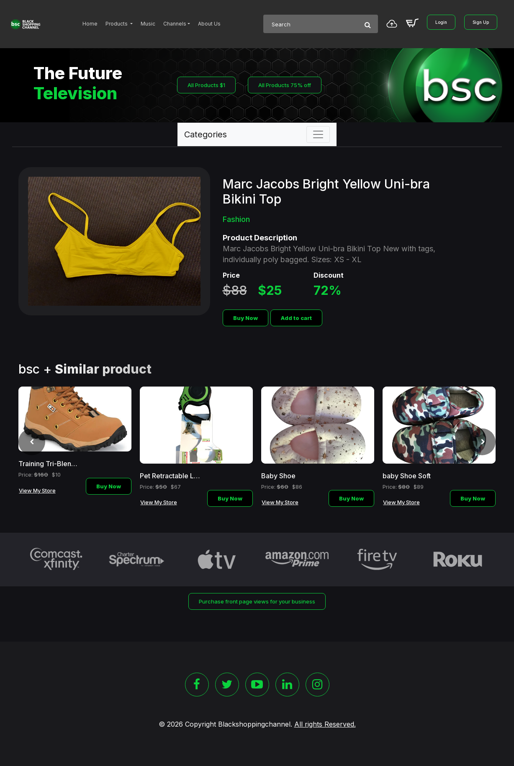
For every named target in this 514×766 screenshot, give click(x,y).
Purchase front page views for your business (257, 601)
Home (90, 24)
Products (117, 24)
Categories (205, 134)
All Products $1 (206, 85)
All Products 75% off (284, 85)
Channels (174, 24)
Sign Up (481, 22)
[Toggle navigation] (318, 134)
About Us (209, 24)
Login (441, 22)
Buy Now (245, 318)
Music (148, 24)
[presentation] (31, 441)
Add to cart (296, 318)
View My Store (37, 490)
